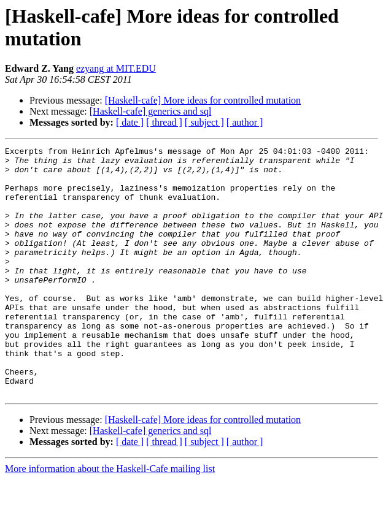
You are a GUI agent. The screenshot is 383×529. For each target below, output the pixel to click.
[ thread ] (164, 122)
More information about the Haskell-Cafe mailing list (110, 518)
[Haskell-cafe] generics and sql (151, 111)
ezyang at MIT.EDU (116, 68)
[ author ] (244, 122)
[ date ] (130, 122)
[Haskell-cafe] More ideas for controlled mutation (203, 100)
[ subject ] (204, 122)
